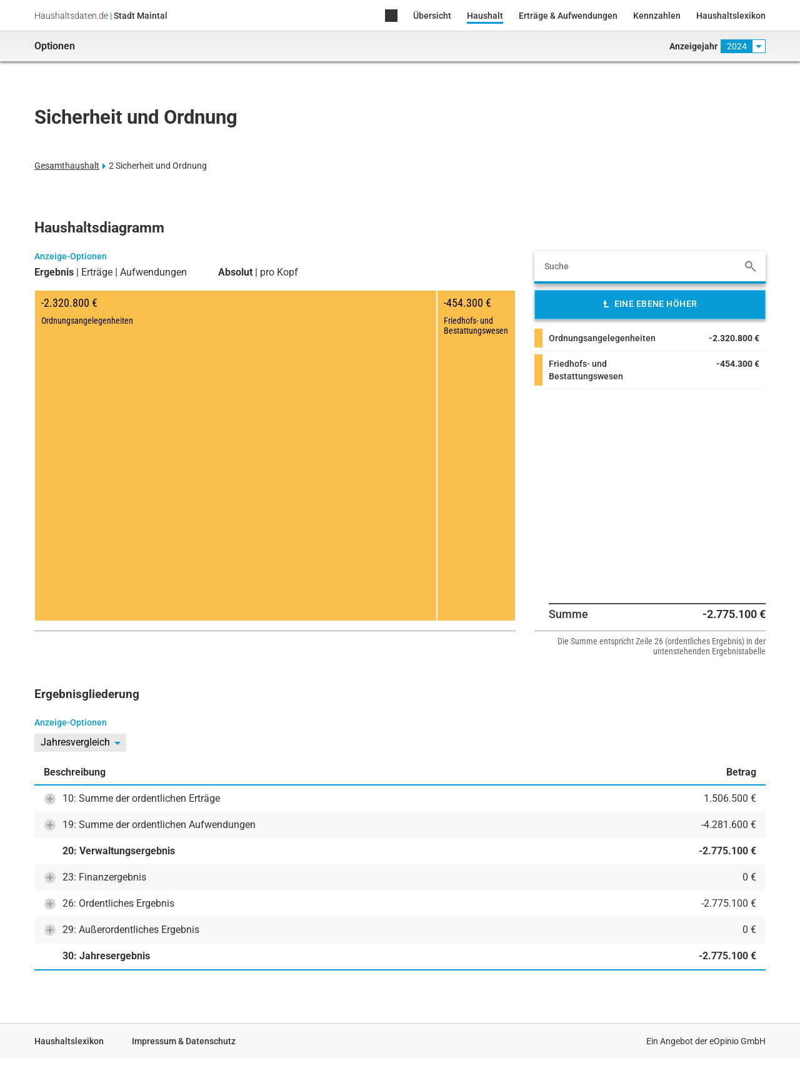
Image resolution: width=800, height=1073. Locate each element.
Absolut (235, 272)
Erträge (96, 272)
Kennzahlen (657, 16)
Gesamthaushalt (66, 166)
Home (391, 16)
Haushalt (485, 16)
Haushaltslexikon (731, 16)
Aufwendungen (153, 272)
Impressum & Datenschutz (184, 1041)
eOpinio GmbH (737, 1041)
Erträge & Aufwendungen (568, 16)
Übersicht (432, 16)
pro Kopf (279, 272)
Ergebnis (54, 272)
